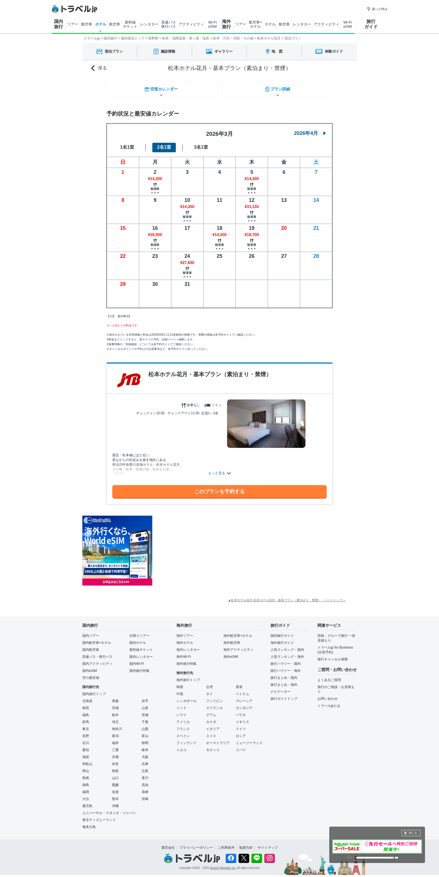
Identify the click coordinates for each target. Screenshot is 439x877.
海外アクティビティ (238, 646)
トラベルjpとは (328, 702)
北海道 (87, 698)
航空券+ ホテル (255, 24)
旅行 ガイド (371, 24)
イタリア (213, 726)
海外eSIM (230, 653)
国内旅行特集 (139, 667)
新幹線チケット (141, 646)
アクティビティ (191, 24)
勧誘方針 (246, 844)
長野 (85, 733)
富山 (145, 733)
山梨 (145, 726)
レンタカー (149, 24)
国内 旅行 (58, 24)
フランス (183, 726)
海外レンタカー (188, 646)
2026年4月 (310, 130)
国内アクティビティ (97, 660)
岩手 (145, 698)
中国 (179, 691)
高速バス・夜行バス (97, 653)
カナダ (211, 719)
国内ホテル (137, 639)
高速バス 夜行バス (168, 24)
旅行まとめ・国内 (283, 674)
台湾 (209, 684)
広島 (145, 768)
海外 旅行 (226, 24)
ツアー (72, 24)
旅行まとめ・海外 (283, 681)
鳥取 (115, 768)
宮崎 (145, 796)
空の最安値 (90, 674)
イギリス (242, 719)
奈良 (115, 761)
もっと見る (216, 470)
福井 (115, 740)
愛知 (85, 747)
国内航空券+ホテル (96, 639)
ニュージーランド (249, 740)
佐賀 (115, 789)
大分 (85, 796)
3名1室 (201, 144)
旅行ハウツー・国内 (285, 660)
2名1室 (164, 144)
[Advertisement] (208, 548)
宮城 (115, 705)
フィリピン (214, 698)
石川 (85, 740)
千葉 (145, 719)
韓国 (179, 684)
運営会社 (168, 844)
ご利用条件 (226, 844)
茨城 (145, 712)
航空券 (86, 24)
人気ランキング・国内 (287, 646)
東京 (85, 726)
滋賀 (85, 754)
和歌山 (87, 761)
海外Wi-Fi (183, 653)
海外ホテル (184, 639)
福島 (85, 712)
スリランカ (214, 705)
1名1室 (127, 144)
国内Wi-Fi (136, 660)
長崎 (145, 789)
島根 (85, 775)
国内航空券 (90, 646)
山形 (145, 705)
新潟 (115, 733)
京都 (115, 754)
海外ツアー (184, 632)
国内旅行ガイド (282, 632)
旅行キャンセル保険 (332, 656)
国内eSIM (89, 667)
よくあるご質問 (329, 677)
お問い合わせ (327, 695)
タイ (209, 691)
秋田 (85, 705)
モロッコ (213, 747)
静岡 (145, 740)
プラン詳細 (278, 88)
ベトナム (242, 691)
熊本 (115, 796)
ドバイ (241, 747)
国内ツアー (90, 632)
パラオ (241, 712)
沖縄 (115, 802)
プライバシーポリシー (196, 844)
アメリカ (183, 719)
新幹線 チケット (130, 24)
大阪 (145, 754)
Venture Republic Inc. (223, 864)
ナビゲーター (280, 688)
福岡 (85, 789)
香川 (145, 775)
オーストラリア (218, 740)
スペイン (183, 733)
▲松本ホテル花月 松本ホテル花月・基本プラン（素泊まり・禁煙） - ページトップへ (286, 596)
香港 (239, 684)
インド (181, 705)
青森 (115, 698)
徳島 (85, 782)
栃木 (115, 712)
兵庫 (145, 761)
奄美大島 (89, 823)
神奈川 (117, 726)
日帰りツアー (139, 632)
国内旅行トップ (94, 691)
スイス (211, 733)
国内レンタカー (141, 653)
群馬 (85, 719)
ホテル (100, 24)
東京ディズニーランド (99, 816)
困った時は (376, 9)
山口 (115, 775)
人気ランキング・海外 (287, 653)
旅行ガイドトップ (283, 695)
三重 (115, 747)
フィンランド (186, 740)
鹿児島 (87, 802)
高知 (145, 782)
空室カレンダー (160, 88)
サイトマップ (268, 844)
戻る (99, 68)
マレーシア (244, 698)
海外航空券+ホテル (237, 632)
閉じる (413, 832)
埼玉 (115, 719)
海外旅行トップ (188, 677)
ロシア (241, 733)
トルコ (181, 747)
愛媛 (115, 782)
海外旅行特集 (186, 660)
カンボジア (244, 705)
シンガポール (186, 698)
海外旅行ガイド (282, 639)
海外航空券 (231, 639)
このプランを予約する (219, 488)
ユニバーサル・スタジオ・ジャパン (109, 809)
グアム (211, 712)
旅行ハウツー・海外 (285, 667)
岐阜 (145, 747)
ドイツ (241, 726)
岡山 (85, 768)
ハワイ (181, 712)
